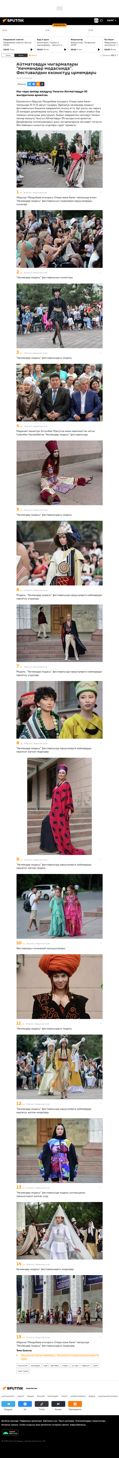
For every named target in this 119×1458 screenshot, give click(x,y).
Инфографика (78, 1396)
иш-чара (75, 1365)
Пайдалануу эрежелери (31, 1421)
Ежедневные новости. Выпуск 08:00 (17, 43)
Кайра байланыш (78, 1424)
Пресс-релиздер (66, 1421)
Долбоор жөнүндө (10, 1421)
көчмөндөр (35, 1365)
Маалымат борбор (108, 1396)
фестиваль (55, 1365)
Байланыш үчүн (50, 1421)
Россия (41, 1396)
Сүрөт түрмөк (23, 1371)
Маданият (86, 1365)
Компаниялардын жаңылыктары (90, 1421)
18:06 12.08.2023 (24, 78)
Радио (30, 1396)
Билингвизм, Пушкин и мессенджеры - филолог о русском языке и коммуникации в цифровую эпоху (52, 46)
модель (65, 1365)
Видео (92, 1396)
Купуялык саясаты (9, 1424)
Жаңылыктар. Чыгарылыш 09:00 (83, 43)
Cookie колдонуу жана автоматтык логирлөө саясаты (44, 1424)
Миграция (53, 1396)
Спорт (64, 1396)
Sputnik (28, 193)
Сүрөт (95, 1365)
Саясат (20, 1396)
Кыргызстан (22, 1365)
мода (45, 1365)
